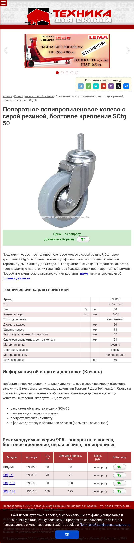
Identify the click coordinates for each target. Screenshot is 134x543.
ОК (67, 534)
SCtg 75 (8, 475)
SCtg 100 (9, 483)
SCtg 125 (9, 491)
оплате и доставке (16, 278)
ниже (84, 273)
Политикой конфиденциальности (105, 525)
